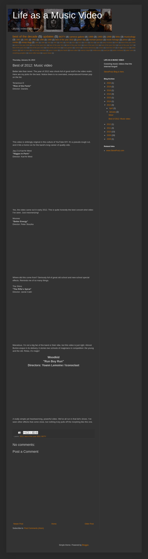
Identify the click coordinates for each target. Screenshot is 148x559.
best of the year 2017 (126, 45)
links (117, 36)
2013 (86, 42)
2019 (109, 87)
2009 (109, 135)
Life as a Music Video (57, 15)
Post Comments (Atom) (34, 528)
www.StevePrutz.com (115, 150)
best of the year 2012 (56, 45)
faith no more (24, 50)
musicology (129, 36)
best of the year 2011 (39, 45)
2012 (79, 42)
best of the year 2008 (128, 42)
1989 (90, 36)
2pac (98, 42)
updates (48, 36)
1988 (42, 42)
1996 (42, 40)
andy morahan (107, 42)
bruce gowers (67, 48)
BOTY (62, 36)
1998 (108, 36)
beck (116, 42)
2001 (61, 42)
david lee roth (110, 48)
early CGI (126, 48)
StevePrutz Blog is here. (114, 72)
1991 (26, 40)
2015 (109, 98)
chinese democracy (89, 48)
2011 (109, 128)
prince (125, 40)
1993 (99, 36)
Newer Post (18, 524)
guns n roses (53, 50)
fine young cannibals (39, 50)
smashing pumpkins (19, 53)
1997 (55, 42)
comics (101, 48)
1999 (49, 40)
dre (119, 48)
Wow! (111, 115)
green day (81, 40)
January (112, 112)
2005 (67, 42)
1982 (18, 40)
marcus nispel (85, 50)
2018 (109, 90)
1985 (36, 42)
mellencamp (97, 50)
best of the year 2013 (74, 45)
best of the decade (25, 36)
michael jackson (96, 40)
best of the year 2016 (108, 45)
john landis (63, 50)
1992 (34, 40)
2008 (109, 139)
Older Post (89, 524)
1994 (49, 42)
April (111, 108)
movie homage (112, 40)
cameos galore (76, 36)
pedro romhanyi (118, 50)
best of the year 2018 (20, 48)
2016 (109, 94)
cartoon (77, 48)
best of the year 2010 (64, 40)
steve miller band (34, 53)
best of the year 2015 (91, 45)
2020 (109, 83)
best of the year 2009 (22, 45)
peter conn (129, 50)
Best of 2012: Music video (119, 119)
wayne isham (47, 53)
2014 (92, 42)
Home (54, 524)
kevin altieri (74, 50)
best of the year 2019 (36, 48)
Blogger (85, 545)
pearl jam (107, 50)
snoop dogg (26, 42)
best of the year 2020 (53, 48)
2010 (73, 42)
